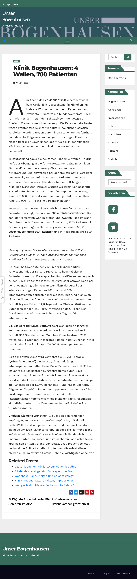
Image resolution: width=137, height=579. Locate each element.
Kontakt (92, 573)
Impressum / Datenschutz (117, 573)
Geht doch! (115, 109)
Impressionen (116, 117)
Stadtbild (114, 142)
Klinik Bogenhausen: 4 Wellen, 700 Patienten (45, 71)
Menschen (114, 134)
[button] (131, 40)
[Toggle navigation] (67, 40)
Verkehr (113, 159)
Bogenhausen (116, 101)
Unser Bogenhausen (15, 16)
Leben (16, 61)
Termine (113, 150)
